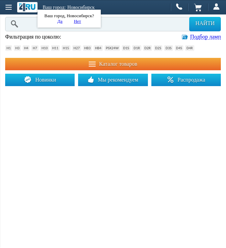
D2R (147, 48)
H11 (55, 48)
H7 (35, 48)
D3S (168, 48)
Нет (77, 21)
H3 (17, 48)
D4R (189, 48)
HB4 (98, 48)
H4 (26, 48)
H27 (77, 48)
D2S (158, 48)
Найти (205, 23)
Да (60, 21)
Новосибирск (81, 7)
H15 (66, 48)
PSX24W (112, 48)
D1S (126, 48)
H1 (9, 48)
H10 (45, 48)
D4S (179, 48)
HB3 (87, 48)
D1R (136, 48)
